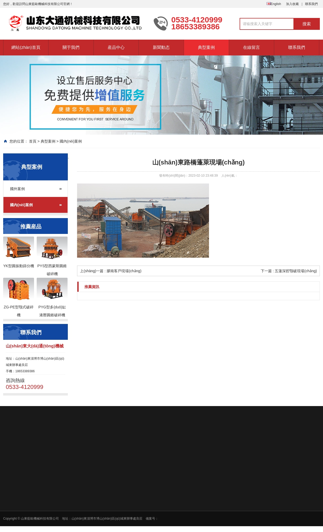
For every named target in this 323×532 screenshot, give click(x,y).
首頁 (32, 141)
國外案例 (17, 189)
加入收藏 (292, 4)
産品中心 (116, 47)
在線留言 (251, 47)
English (274, 4)
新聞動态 (161, 47)
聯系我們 (311, 4)
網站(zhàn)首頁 (25, 47)
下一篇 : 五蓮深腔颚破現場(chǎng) (289, 271)
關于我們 (71, 47)
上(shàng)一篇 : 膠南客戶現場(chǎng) (110, 271)
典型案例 (206, 47)
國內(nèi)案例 (71, 141)
